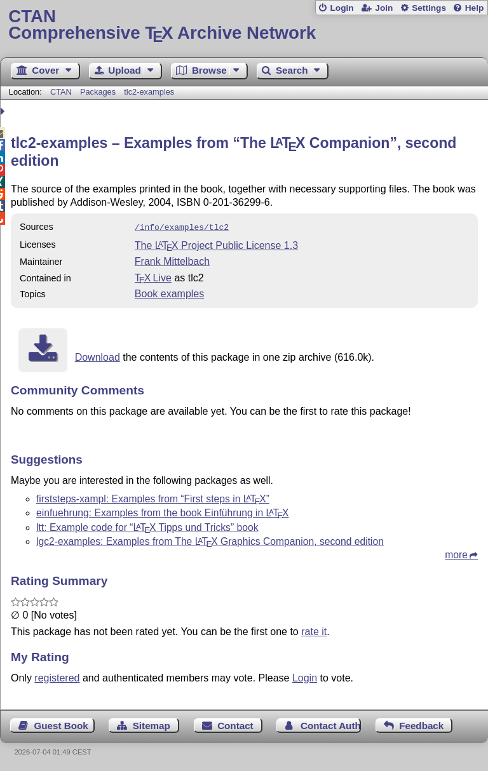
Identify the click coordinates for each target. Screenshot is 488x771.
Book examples (169, 292)
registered (56, 676)
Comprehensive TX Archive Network (243, 25)
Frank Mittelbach (172, 260)
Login (341, 8)
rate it (314, 630)
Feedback (421, 724)
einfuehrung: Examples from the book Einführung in (162, 511)
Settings (429, 8)
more (456, 553)
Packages (99, 92)
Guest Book (61, 724)
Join (384, 8)
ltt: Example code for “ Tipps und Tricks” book (147, 526)
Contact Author (331, 724)
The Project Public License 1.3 (216, 244)
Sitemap (151, 724)
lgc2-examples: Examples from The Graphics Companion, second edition (210, 540)
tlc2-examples (149, 92)
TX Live (153, 276)
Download (97, 356)
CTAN (61, 92)
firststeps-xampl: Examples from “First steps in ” (152, 497)
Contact (235, 724)
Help (474, 8)
